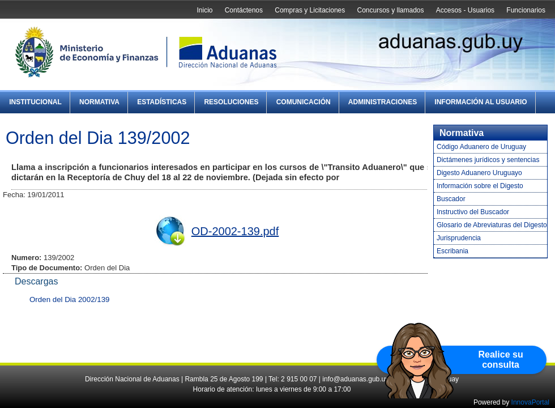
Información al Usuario (480, 102)
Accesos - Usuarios (465, 10)
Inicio (204, 10)
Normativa (99, 102)
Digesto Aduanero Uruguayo (479, 173)
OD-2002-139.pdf (235, 231)
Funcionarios (525, 10)
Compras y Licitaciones (310, 10)
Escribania (452, 251)
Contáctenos (244, 10)
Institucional (35, 102)
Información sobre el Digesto (480, 186)
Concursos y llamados (390, 10)
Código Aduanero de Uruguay (481, 147)
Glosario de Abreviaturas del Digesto (492, 225)
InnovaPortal (530, 402)
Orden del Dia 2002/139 (69, 299)
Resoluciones (231, 102)
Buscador (451, 199)
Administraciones (382, 102)
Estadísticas (161, 102)
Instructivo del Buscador (473, 212)
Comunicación (303, 102)
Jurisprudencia (459, 238)
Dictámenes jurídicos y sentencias (488, 160)
